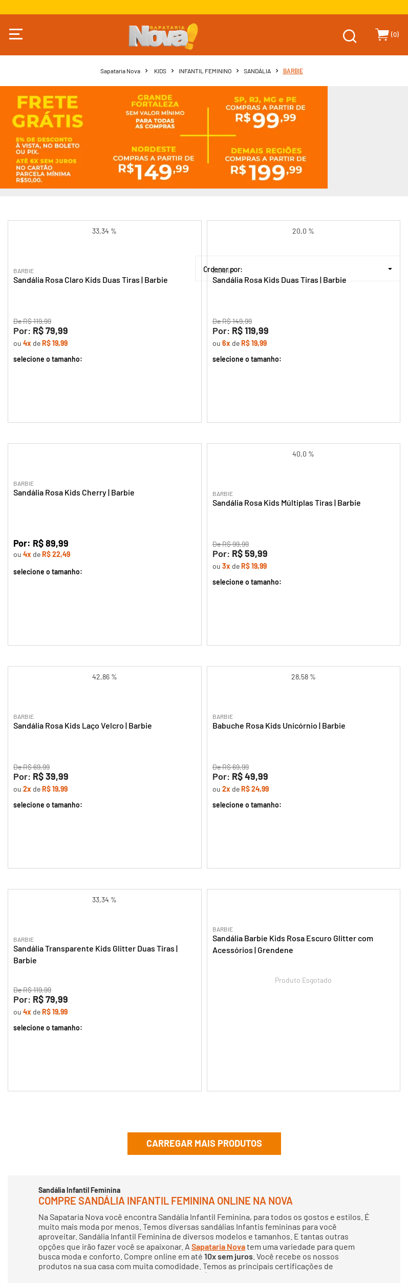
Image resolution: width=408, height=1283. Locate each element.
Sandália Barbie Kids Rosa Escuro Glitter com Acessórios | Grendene (292, 944)
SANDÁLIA (257, 70)
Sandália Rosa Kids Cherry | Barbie (74, 492)
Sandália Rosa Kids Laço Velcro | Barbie (82, 725)
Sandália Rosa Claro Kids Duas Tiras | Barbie (90, 279)
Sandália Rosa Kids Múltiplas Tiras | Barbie (286, 502)
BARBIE (293, 70)
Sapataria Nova (120, 70)
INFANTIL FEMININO (205, 70)
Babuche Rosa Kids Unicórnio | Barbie (279, 725)
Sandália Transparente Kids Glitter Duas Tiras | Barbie (95, 954)
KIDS (160, 70)
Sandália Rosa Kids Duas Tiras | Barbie (279, 279)
